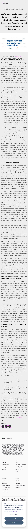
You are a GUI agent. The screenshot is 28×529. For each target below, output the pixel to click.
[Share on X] (2, 426)
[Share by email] (9, 426)
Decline (14, 522)
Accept (14, 518)
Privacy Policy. (13, 511)
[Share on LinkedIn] (6, 426)
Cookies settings (14, 514)
